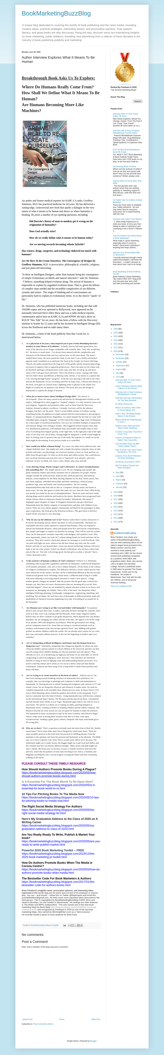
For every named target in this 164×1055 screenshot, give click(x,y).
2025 (116, 333)
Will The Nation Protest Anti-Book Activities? (127, 466)
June (118, 377)
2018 (116, 496)
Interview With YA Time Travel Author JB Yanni (125, 115)
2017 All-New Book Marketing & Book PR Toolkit (126, 151)
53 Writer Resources (124, 404)
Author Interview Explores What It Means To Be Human (128, 387)
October (119, 362)
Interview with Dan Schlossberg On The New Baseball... (128, 399)
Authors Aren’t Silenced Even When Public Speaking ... (127, 427)
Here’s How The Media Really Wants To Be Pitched (127, 415)
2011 (116, 522)
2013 (116, 514)
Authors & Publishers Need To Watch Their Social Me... (128, 439)
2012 (116, 518)
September (121, 365)
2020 (116, 351)
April (118, 476)
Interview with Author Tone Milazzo (127, 219)
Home (61, 1019)
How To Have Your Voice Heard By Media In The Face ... (128, 451)
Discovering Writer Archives (124, 166)
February (120, 484)
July (118, 373)
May (118, 472)
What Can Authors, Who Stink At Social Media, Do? (128, 409)
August (119, 369)
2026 (116, 329)
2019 (116, 492)
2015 (116, 507)
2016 (116, 503)
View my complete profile (121, 586)
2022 (116, 344)
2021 (116, 347)
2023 (116, 340)
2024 (116, 336)
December (120, 354)
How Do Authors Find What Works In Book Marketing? (127, 237)
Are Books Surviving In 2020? (127, 462)
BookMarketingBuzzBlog (56, 13)
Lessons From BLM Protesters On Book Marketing (128, 457)
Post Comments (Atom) (43, 1024)
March (119, 480)
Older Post (95, 1019)
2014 (116, 511)
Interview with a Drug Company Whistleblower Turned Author (126, 131)
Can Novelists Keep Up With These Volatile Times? (127, 445)
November (120, 358)
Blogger (93, 1041)
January (119, 487)
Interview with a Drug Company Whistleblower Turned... (128, 393)
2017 (116, 499)
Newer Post (27, 1019)
